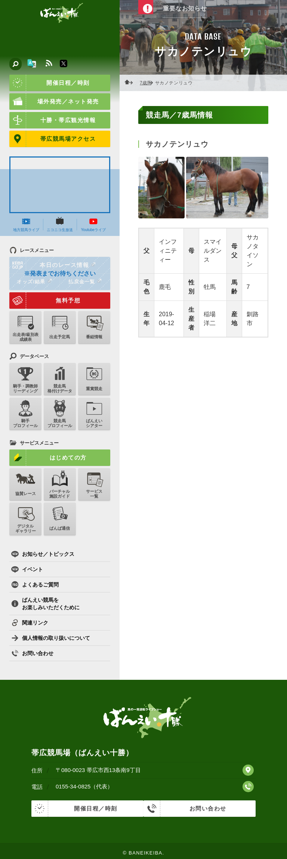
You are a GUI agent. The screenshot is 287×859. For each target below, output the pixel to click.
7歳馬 (148, 82)
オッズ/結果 (34, 281)
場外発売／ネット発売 (54, 101)
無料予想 (44, 300)
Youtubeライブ (93, 224)
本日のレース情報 (52, 265)
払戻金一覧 (84, 281)
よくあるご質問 (35, 584)
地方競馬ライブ (26, 224)
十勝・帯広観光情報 (52, 120)
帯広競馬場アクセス (52, 139)
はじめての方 (48, 457)
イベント (27, 569)
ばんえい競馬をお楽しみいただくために (45, 603)
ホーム (130, 83)
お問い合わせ (32, 653)
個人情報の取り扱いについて (50, 638)
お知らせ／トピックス (42, 554)
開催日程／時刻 (49, 83)
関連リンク (29, 622)
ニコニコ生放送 (60, 224)
